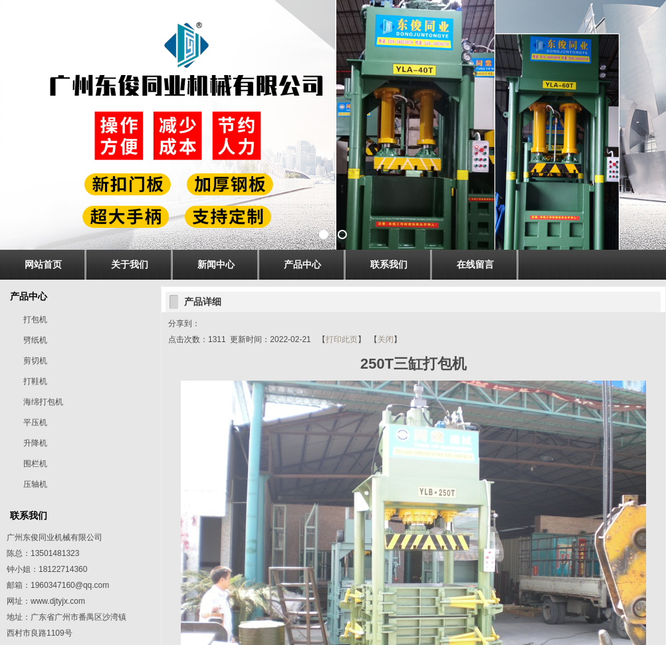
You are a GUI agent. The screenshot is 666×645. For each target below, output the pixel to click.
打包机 (35, 319)
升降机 (35, 443)
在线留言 (475, 264)
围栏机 (35, 463)
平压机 (35, 422)
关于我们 (129, 264)
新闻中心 (216, 264)
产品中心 (302, 264)
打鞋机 (35, 381)
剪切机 (35, 360)
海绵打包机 (43, 402)
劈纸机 (35, 340)
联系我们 (388, 264)
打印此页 (342, 339)
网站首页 (43, 264)
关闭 (385, 339)
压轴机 (35, 484)
